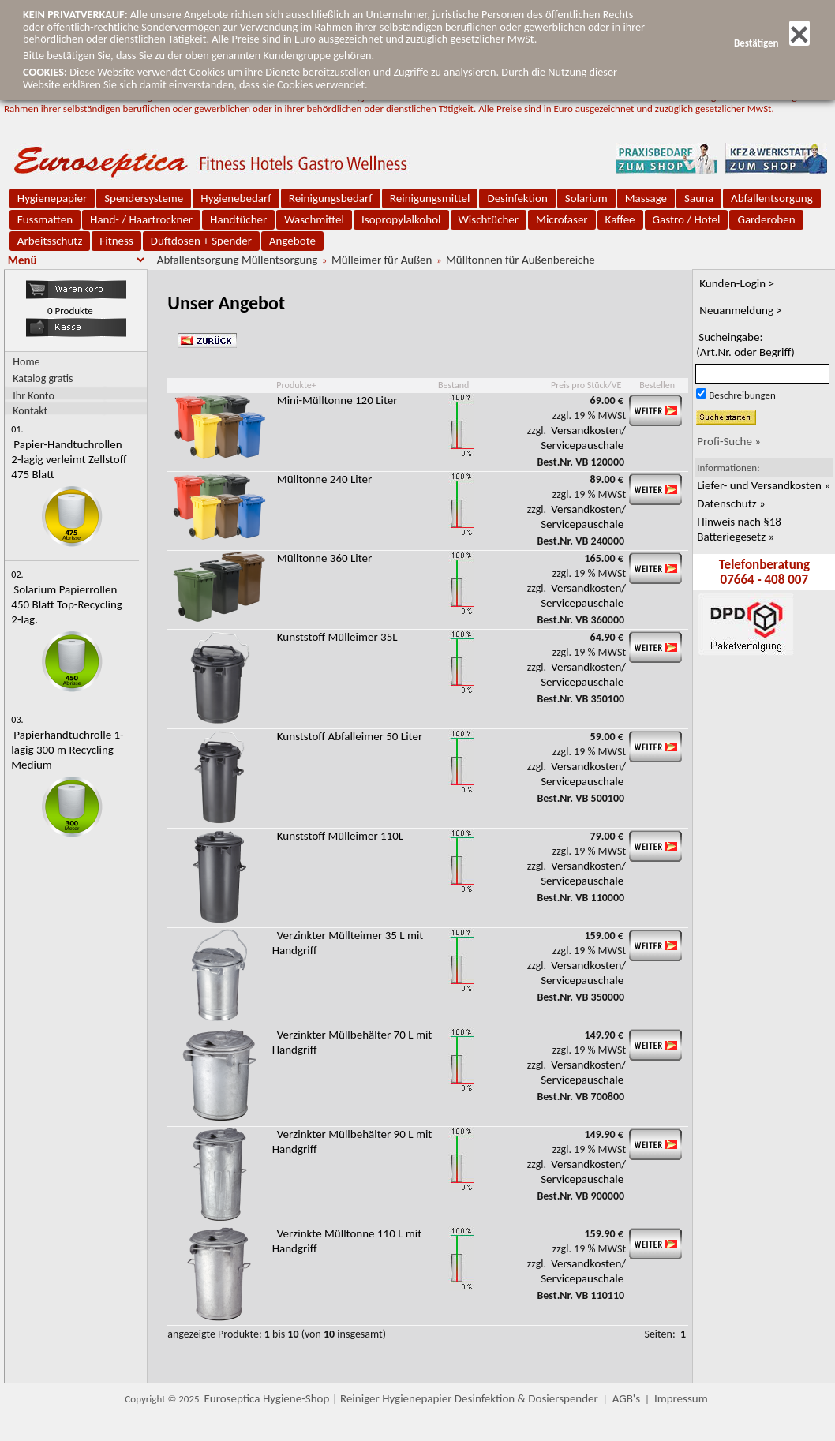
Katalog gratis (43, 378)
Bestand (453, 385)
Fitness (116, 241)
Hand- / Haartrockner (141, 219)
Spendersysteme (143, 198)
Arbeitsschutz (50, 241)
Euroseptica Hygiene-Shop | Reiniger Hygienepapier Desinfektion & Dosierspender (401, 1398)
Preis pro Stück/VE (586, 385)
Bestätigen (772, 43)
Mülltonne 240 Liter (325, 479)
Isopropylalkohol (400, 219)
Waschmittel (314, 219)
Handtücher (238, 219)
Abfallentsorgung (772, 198)
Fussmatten (45, 219)
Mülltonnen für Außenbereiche (520, 260)
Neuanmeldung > (740, 310)
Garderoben (766, 219)
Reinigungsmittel (430, 198)
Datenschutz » (731, 503)
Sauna (698, 198)
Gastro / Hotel (687, 219)
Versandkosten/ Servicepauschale (583, 437)
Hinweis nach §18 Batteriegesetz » (739, 529)
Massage (646, 198)
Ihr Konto (33, 395)
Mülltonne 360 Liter (325, 558)
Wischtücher (489, 219)
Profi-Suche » (729, 441)
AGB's (626, 1398)
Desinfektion (517, 198)
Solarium (586, 198)
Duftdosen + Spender (201, 241)
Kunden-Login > (736, 283)
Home (26, 362)
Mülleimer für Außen (381, 260)
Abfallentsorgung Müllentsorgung (237, 260)
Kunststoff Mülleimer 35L (337, 637)
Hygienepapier (52, 198)
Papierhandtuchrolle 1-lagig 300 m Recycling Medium (67, 750)
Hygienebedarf (235, 198)
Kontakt (30, 410)
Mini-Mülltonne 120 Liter (337, 400)
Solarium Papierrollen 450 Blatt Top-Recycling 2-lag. (66, 604)
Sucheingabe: (745, 344)
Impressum (681, 1398)
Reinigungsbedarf (331, 198)
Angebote (292, 241)
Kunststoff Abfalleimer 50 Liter (349, 736)
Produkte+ (296, 385)
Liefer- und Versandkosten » (763, 485)
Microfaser (562, 219)
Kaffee (620, 219)
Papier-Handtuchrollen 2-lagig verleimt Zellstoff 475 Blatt (68, 459)
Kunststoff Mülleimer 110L (340, 836)
